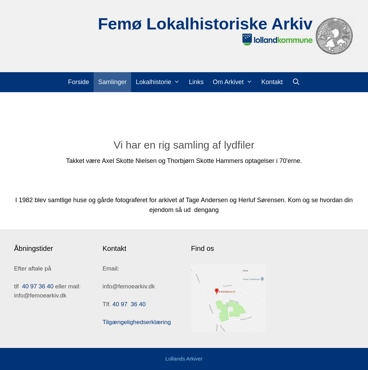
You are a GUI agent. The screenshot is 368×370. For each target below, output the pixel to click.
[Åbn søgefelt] (296, 82)
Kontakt (272, 81)
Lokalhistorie (160, 82)
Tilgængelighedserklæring (136, 322)
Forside (78, 81)
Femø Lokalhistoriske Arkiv (205, 23)
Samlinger (112, 81)
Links (196, 81)
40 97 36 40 (38, 286)
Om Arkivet (234, 82)
